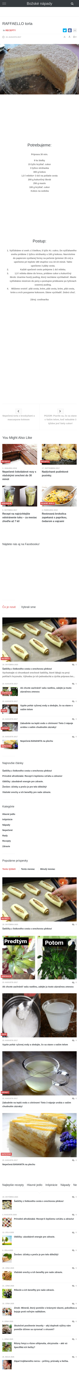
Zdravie (6, 846)
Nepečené (7, 830)
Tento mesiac (28, 869)
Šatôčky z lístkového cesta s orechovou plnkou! (27, 669)
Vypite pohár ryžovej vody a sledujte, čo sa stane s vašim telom (46, 707)
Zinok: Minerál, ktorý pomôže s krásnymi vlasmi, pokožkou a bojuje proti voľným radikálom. (45, 1310)
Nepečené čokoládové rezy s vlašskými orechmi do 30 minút (19, 475)
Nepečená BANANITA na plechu (36, 741)
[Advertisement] (40, 118)
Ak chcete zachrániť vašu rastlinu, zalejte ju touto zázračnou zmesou (46, 690)
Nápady (6, 825)
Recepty (10, 30)
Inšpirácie (7, 819)
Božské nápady (39, 3)
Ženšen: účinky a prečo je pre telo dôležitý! (24, 786)
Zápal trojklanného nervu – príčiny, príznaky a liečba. (41, 1361)
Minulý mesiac (47, 869)
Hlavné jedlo (8, 814)
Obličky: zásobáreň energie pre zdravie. (22, 781)
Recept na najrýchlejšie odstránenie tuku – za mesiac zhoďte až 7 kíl (19, 517)
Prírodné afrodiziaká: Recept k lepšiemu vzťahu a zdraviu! (32, 776)
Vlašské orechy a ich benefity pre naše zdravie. (26, 792)
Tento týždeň (9, 869)
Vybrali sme (28, 607)
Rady (5, 835)
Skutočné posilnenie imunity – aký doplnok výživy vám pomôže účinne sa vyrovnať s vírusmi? (42, 1327)
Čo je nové (9, 607)
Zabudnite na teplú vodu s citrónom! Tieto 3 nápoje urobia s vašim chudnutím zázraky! (46, 725)
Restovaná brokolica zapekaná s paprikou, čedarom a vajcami (54, 517)
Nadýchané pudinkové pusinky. (55, 473)
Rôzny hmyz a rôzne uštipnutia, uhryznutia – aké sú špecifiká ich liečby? (40, 1345)
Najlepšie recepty (13, 1184)
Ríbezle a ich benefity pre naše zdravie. (34, 1290)
